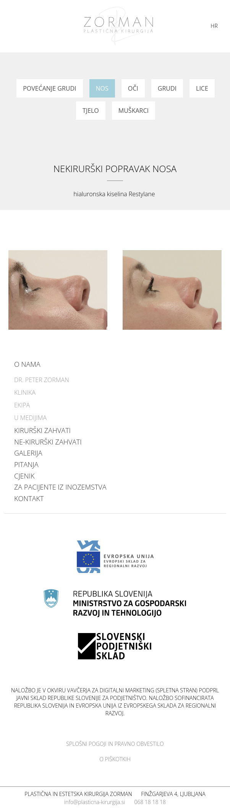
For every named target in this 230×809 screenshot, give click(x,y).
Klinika (25, 392)
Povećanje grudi (49, 88)
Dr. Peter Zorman (41, 380)
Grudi (167, 88)
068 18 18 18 (150, 802)
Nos (102, 88)
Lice (202, 88)
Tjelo (91, 110)
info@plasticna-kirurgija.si (94, 802)
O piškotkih (115, 759)
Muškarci (133, 110)
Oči (133, 88)
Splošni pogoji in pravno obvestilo (115, 743)
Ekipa (22, 405)
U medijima (30, 418)
